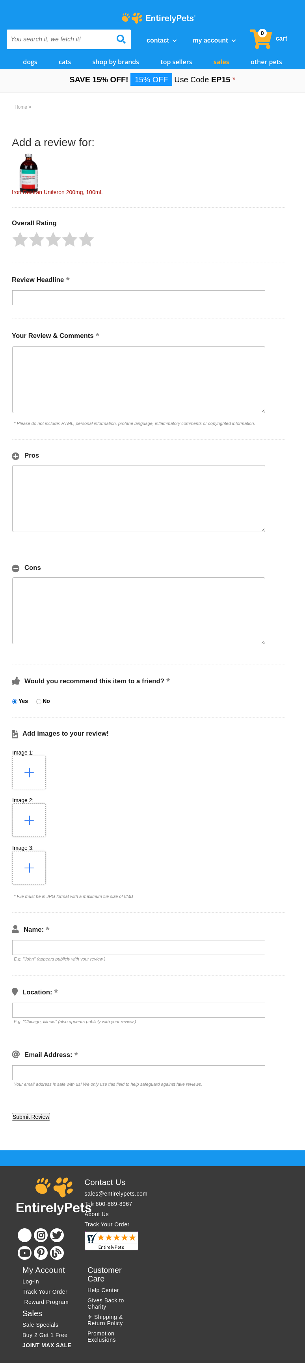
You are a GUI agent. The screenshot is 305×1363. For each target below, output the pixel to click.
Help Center (103, 1290)
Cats (65, 61)
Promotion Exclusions (101, 1336)
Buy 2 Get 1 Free (45, 1335)
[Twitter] (57, 1235)
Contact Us (105, 1182)
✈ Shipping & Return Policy (105, 1320)
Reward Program (46, 1302)
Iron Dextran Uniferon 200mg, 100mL (57, 192)
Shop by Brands (116, 61)
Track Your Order (107, 1224)
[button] (20, 239)
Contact (162, 40)
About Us (97, 1214)
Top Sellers (176, 61)
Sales (221, 61)
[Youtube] (25, 1253)
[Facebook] (25, 1235)
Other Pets (266, 61)
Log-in (30, 1281)
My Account (214, 40)
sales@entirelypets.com (116, 1194)
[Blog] (57, 1253)
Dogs (30, 61)
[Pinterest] (41, 1253)
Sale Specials (40, 1325)
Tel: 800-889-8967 (108, 1204)
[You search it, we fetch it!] (59, 39)
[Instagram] (41, 1235)
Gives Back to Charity (105, 1303)
